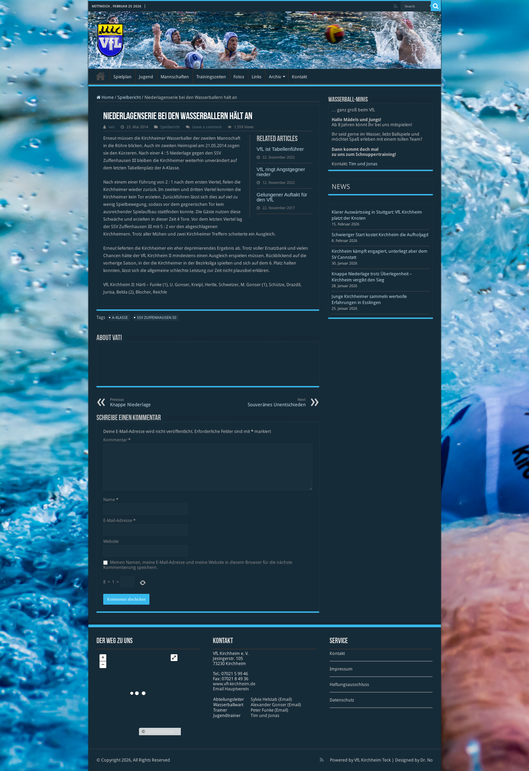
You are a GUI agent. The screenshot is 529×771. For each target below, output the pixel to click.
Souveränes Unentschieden (271, 402)
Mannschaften (175, 76)
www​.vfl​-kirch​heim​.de (234, 683)
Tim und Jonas (363, 163)
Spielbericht (129, 97)
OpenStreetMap (160, 731)
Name (110, 499)
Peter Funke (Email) (269, 710)
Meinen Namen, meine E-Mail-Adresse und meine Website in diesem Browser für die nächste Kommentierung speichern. (197, 565)
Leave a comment (207, 127)
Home (105, 97)
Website (111, 541)
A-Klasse (120, 317)
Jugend (146, 76)
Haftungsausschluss (349, 684)
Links (256, 76)
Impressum (341, 668)
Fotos (238, 76)
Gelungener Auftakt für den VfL (282, 197)
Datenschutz (342, 700)
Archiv (275, 76)
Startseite (100, 76)
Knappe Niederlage (144, 402)
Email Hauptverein (231, 688)
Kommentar (117, 439)
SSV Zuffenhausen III (156, 317)
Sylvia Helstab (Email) (271, 699)
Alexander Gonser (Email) (276, 704)
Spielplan (122, 76)
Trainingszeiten (211, 76)
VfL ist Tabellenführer (280, 149)
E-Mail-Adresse (119, 520)
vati (112, 127)
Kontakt (299, 76)
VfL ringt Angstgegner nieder (281, 171)
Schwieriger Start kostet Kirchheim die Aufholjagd (380, 234)
